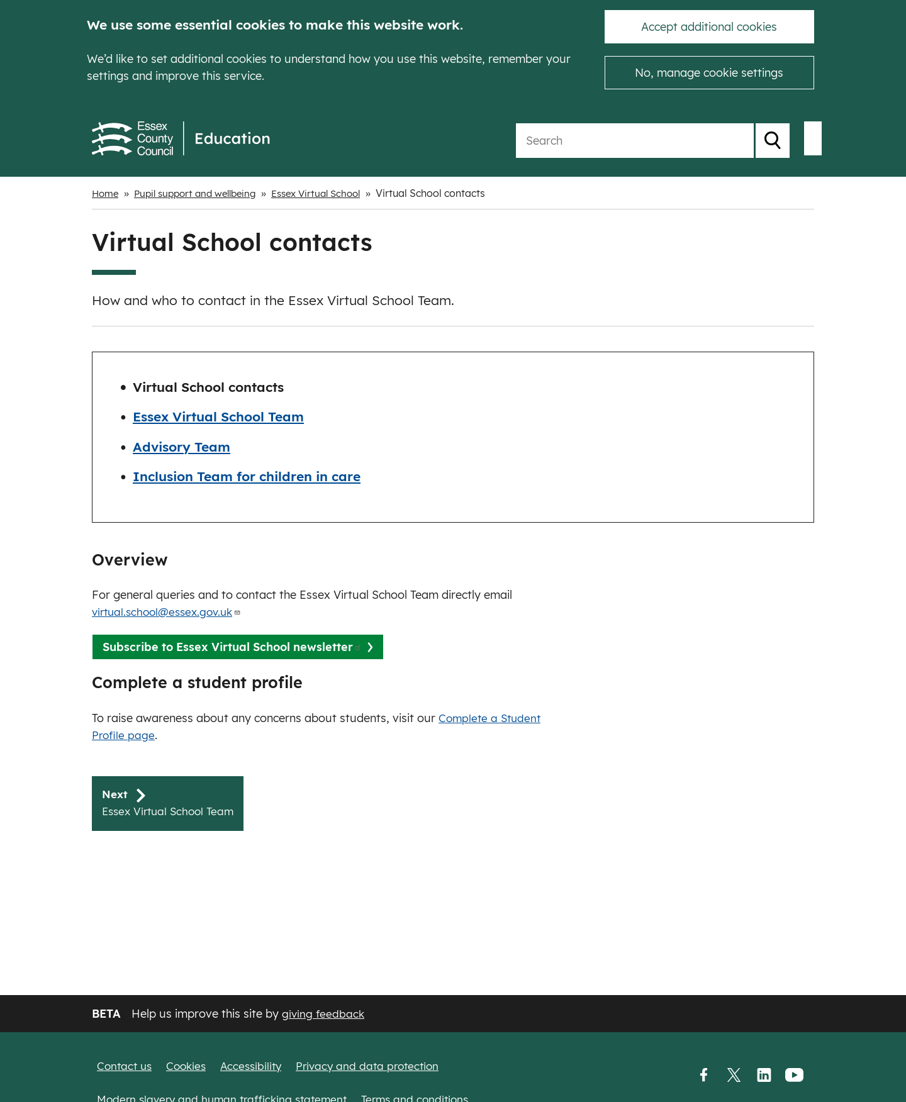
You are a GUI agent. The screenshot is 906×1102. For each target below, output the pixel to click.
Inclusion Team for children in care (247, 476)
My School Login (749, 138)
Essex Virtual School (331, 193)
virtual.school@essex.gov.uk (171, 611)
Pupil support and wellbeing (202, 193)
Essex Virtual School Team (218, 416)
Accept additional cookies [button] (709, 26)
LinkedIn (764, 1075)
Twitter (734, 1075)
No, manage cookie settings (709, 72)
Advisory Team (181, 446)
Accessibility (258, 1066)
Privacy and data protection (379, 1066)
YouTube (794, 1075)
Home (106, 193)
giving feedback (324, 1013)
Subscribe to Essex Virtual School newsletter (232, 647)
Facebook (703, 1075)
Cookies (190, 1066)
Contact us (126, 1066)
